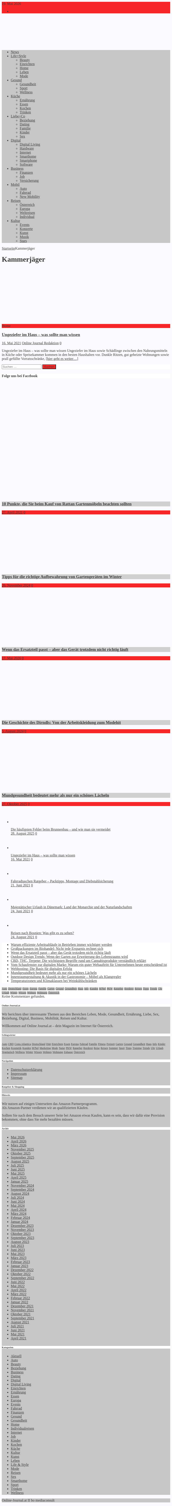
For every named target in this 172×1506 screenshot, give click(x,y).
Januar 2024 (19, 1222)
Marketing (45, 1048)
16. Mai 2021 (11, 343)
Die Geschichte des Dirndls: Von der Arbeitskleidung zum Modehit (61, 722)
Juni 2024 (18, 1201)
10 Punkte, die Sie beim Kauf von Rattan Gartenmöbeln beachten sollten (66, 503)
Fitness (102, 1044)
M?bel (102, 988)
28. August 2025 (22, 833)
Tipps (146, 988)
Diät (48, 1044)
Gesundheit (28, 84)
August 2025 (20, 1161)
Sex (22, 136)
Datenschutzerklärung (26, 1070)
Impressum (19, 1074)
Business (17, 168)
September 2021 (22, 1318)
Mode (24, 76)
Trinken (25, 112)
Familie (25, 128)
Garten (51, 988)
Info (86, 988)
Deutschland (15, 988)
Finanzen (26, 172)
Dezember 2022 (22, 1270)
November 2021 (22, 1310)
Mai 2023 (18, 1254)
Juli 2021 (17, 1326)
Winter (13, 992)
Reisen (16, 201)
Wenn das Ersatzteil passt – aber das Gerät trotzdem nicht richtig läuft (65, 649)
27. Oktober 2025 (14, 804)
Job (22, 176)
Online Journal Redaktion (40, 343)
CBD (11, 1044)
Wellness (26, 92)
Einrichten (27, 64)
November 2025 (22, 1149)
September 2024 (22, 1189)
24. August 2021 (22, 937)
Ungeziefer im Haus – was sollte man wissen (41, 334)
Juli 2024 (17, 1197)
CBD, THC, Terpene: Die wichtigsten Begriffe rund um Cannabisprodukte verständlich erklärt (78, 961)
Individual (27, 217)
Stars (23, 241)
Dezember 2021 (22, 1306)
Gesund (16, 80)
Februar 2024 (20, 1218)
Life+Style (18, 56)
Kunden (94, 988)
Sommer (113, 1048)
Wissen (22, 992)
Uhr (160, 988)
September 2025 (22, 1157)
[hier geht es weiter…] (62, 359)
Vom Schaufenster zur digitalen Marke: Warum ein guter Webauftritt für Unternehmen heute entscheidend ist (89, 965)
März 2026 (18, 1145)
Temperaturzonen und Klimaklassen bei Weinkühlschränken (54, 981)
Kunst (24, 233)
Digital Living (30, 144)
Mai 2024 (18, 1205)
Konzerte (26, 229)
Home (24, 68)
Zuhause (68, 1052)
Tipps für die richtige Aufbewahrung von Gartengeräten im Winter (62, 576)
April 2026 (18, 1141)
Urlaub (5, 992)
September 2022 (22, 1278)
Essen (24, 104)
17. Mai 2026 (11, 658)
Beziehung (27, 120)
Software (26, 164)
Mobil (15, 184)
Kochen (25, 108)
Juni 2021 (18, 1330)
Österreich (27, 205)
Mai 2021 (18, 1334)
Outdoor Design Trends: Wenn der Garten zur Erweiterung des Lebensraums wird (69, 957)
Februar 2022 (20, 1298)
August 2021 (20, 1322)
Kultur (15, 221)
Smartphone (28, 160)
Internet (25, 152)
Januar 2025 (19, 1181)
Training (137, 1048)
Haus (80, 988)
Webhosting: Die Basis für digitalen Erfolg (41, 969)
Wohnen (31, 992)
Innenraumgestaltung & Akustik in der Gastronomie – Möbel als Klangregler (66, 977)
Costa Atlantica (23, 1044)
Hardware (27, 148)
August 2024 (20, 1193)
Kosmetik (16, 1048)
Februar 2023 (20, 1262)
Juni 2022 (18, 1282)
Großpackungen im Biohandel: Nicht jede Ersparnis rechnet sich (57, 948)
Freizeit (111, 1044)
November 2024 (22, 1185)
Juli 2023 (17, 1246)
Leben (24, 72)
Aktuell (16, 1356)
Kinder (25, 132)
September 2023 (22, 1238)
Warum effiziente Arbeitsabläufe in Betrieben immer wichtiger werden (61, 944)
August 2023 (20, 1242)
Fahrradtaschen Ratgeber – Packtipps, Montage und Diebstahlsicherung (62, 881)
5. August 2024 (13, 731)
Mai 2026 (18, 1137)
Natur (62, 1048)
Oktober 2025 (20, 1153)
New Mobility (30, 196)
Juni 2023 (18, 1250)
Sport (24, 88)
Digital (16, 140)
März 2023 (18, 1258)
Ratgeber (118, 988)
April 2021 (18, 1338)
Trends (153, 988)
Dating (25, 124)
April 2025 (18, 1177)
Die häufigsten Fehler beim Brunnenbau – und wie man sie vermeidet (60, 829)
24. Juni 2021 (20, 911)
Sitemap (16, 1078)
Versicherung (29, 180)
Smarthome (28, 156)
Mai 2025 (18, 1173)
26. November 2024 (16, 585)
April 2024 (18, 1209)
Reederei (129, 988)
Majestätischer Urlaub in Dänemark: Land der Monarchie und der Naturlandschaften (71, 907)
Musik (24, 237)
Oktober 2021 (20, 1314)
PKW (110, 988)
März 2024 (18, 1214)
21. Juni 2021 (20, 885)
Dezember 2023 (22, 1226)
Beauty (25, 60)
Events (25, 225)
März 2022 (18, 1294)
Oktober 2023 (20, 1234)
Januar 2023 (19, 1266)
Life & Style (20, 1464)
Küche (15, 96)
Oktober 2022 (20, 1274)
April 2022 (18, 1290)
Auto (23, 188)
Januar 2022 (19, 1302)
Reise (97, 1048)
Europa (25, 209)
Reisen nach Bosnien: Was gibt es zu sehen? (42, 933)
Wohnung (42, 992)
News (15, 52)
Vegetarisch (8, 1052)
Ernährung (27, 100)
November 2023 (22, 1230)
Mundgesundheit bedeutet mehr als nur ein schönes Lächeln (55, 795)
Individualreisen (22, 1428)
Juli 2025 (17, 1165)
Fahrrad (25, 192)
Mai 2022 (18, 1286)
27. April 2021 (12, 512)
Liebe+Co (18, 116)
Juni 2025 (18, 1169)
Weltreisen (27, 213)
